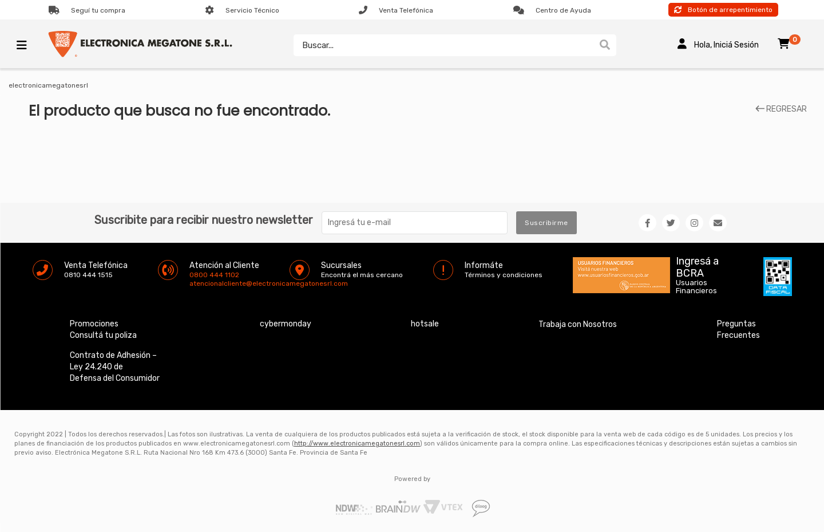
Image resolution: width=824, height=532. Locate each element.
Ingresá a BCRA (697, 265)
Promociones (94, 324)
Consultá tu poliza (103, 335)
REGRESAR (781, 109)
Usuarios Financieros (696, 287)
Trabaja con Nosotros (577, 324)
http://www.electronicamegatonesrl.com (357, 443)
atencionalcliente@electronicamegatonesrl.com (199, 283)
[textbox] (443, 45)
